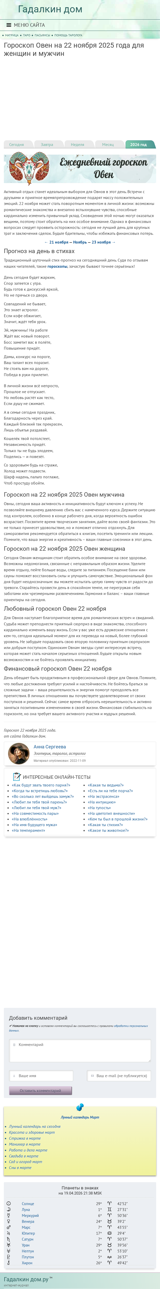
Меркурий (30, 1215)
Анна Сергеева (50, 746)
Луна (26, 1209)
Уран (26, 1245)
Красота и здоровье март (32, 1132)
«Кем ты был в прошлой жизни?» (118, 818)
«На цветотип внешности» (111, 813)
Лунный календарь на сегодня (34, 1126)
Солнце (28, 1203)
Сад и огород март (25, 1161)
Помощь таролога (68, 35)
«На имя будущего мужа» (34, 824)
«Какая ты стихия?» (105, 824)
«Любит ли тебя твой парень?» (39, 801)
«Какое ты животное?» (108, 830)
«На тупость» (99, 807)
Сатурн (27, 1239)
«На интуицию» (102, 801)
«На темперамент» (28, 830)
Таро (26, 35)
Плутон (28, 1257)
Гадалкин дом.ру (26, 1279)
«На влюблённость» (30, 818)
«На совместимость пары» (35, 813)
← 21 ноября (56, 242)
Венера (28, 1221)
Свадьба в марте (23, 1155)
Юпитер (28, 1233)
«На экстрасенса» (103, 796)
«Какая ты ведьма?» (106, 785)
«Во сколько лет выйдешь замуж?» (43, 796)
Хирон (27, 1262)
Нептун (28, 1251)
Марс (26, 1227)
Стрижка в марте (25, 1138)
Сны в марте (20, 1167)
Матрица (11, 35)
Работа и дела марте (28, 1150)
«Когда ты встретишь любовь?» (40, 790)
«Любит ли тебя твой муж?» (36, 807)
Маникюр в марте (24, 1144)
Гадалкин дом (50, 9)
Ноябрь (80, 242)
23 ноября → (104, 242)
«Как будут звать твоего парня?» (41, 785)
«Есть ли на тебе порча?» (110, 790)
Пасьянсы (42, 35)
